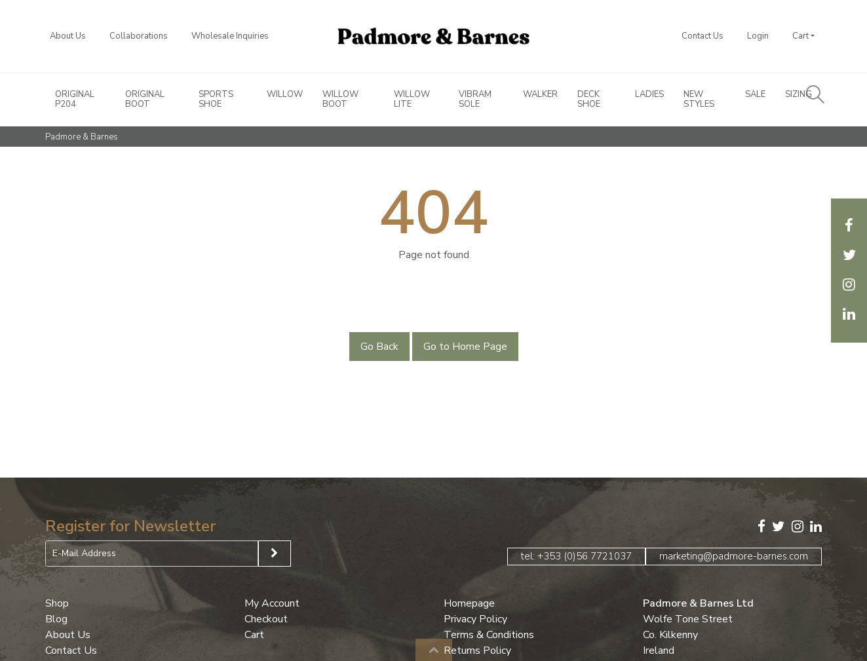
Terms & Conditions (489, 635)
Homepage (469, 603)
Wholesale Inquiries (230, 36)
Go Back (379, 346)
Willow (285, 95)
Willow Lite (412, 99)
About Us (68, 36)
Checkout (266, 619)
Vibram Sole (475, 99)
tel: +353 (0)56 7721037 (576, 556)
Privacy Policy (475, 619)
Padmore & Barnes (81, 137)
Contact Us (702, 36)
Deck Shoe (588, 99)
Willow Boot (340, 99)
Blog (56, 619)
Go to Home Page (465, 346)
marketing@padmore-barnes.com (733, 556)
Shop (57, 603)
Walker (540, 95)
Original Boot (144, 99)
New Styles (699, 99)
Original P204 (74, 99)
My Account (271, 603)
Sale (755, 95)
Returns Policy (477, 650)
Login (758, 36)
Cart (800, 36)
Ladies (649, 95)
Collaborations (138, 36)
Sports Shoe (216, 99)
